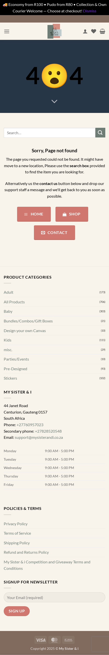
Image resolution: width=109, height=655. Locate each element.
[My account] (85, 31)
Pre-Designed (15, 368)
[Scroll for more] (54, 101)
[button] (7, 31)
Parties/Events (16, 359)
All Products (14, 301)
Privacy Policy (15, 523)
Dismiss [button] (89, 10)
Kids (7, 340)
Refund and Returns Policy (26, 552)
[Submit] (100, 132)
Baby (8, 311)
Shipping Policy (17, 542)
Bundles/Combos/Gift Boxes (28, 320)
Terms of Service (17, 533)
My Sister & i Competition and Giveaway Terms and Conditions (47, 565)
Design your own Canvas (25, 330)
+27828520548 (48, 430)
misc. (8, 349)
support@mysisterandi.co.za (39, 437)
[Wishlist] (93, 31)
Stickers (10, 378)
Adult (8, 292)
